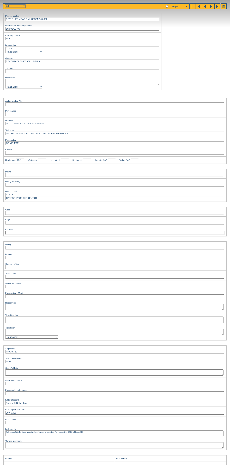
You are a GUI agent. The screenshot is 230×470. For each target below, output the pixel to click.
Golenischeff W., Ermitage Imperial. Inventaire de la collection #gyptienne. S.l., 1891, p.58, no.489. (114, 433)
